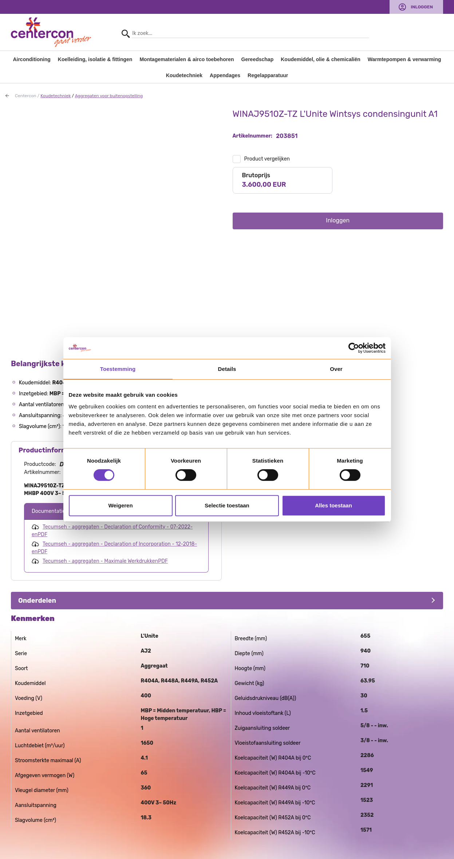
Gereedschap (257, 59)
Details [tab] (227, 369)
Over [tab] (336, 369)
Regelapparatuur (268, 75)
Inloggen (422, 6)
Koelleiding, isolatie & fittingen (95, 59)
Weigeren (120, 505)
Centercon (25, 95)
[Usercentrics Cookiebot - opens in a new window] (354, 348)
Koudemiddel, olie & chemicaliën (320, 59)
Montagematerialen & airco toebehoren (186, 59)
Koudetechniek (184, 75)
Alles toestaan (333, 505)
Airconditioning (31, 59)
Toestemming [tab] (118, 369)
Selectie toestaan (227, 505)
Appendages (225, 75)
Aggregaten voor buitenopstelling (109, 95)
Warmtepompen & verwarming (404, 59)
